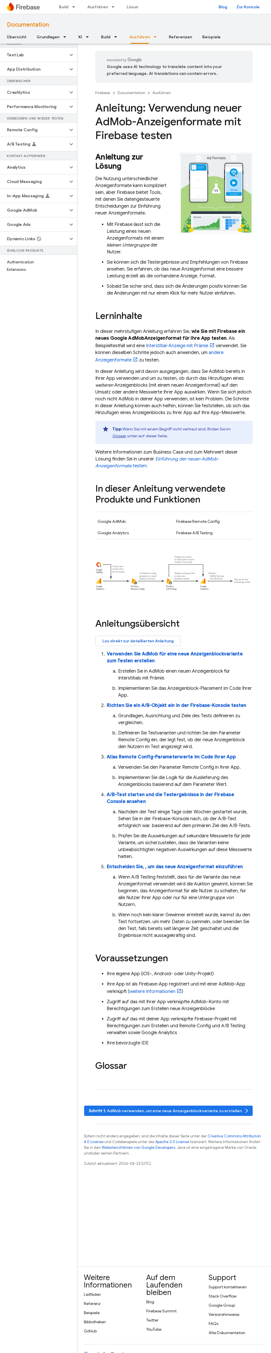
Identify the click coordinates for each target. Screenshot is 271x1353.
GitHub (90, 1331)
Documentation (28, 24)
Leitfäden (92, 1294)
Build (63, 6)
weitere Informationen (152, 991)
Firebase (102, 92)
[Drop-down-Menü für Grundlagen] (66, 37)
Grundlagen (48, 36)
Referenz (92, 1303)
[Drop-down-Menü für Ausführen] (115, 7)
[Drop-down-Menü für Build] (75, 7)
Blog (223, 6)
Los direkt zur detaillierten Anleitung (138, 640)
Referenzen (180, 36)
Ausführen (97, 6)
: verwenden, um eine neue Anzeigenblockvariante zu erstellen (169, 1111)
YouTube (153, 1329)
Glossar (119, 435)
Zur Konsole (248, 6)
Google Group (222, 1305)
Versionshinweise (224, 1314)
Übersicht (16, 36)
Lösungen (136, 6)
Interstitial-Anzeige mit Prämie (177, 346)
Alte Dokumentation (227, 1332)
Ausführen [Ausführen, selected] (139, 36)
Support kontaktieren (228, 1287)
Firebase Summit (161, 1311)
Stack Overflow (223, 1296)
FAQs (213, 1323)
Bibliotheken (95, 1321)
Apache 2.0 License (172, 1141)
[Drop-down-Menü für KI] (89, 37)
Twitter (152, 1320)
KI (80, 36)
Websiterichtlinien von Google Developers (138, 1147)
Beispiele (211, 36)
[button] (34, 55)
